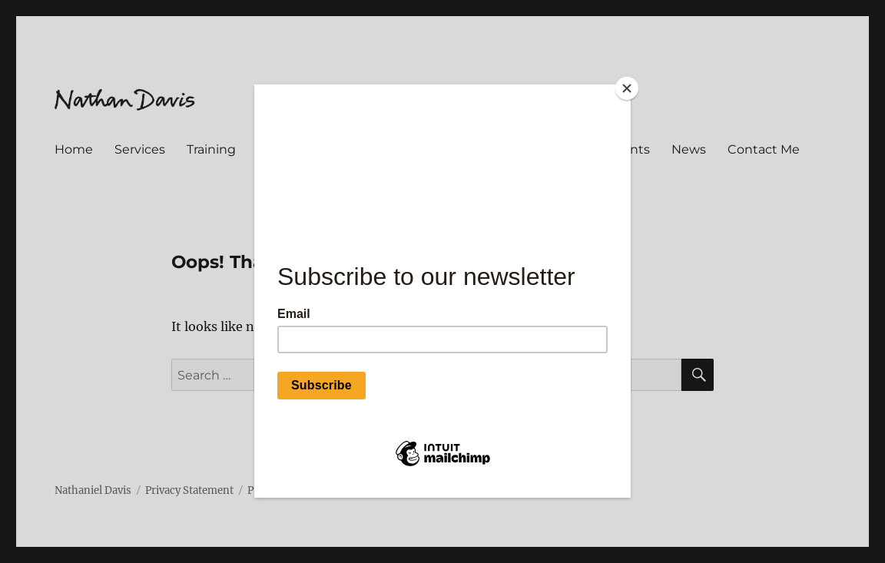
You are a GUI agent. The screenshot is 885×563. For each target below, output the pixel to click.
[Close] (626, 88)
